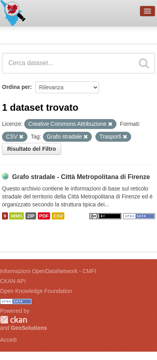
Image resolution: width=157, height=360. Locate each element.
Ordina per (16, 87)
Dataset (14, 33)
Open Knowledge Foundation (36, 291)
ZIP (30, 216)
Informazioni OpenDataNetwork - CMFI (48, 271)
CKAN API (13, 281)
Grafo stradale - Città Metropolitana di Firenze (81, 176)
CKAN (13, 320)
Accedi (8, 340)
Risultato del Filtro (31, 149)
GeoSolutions (29, 328)
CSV (58, 216)
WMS (16, 216)
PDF (44, 216)
